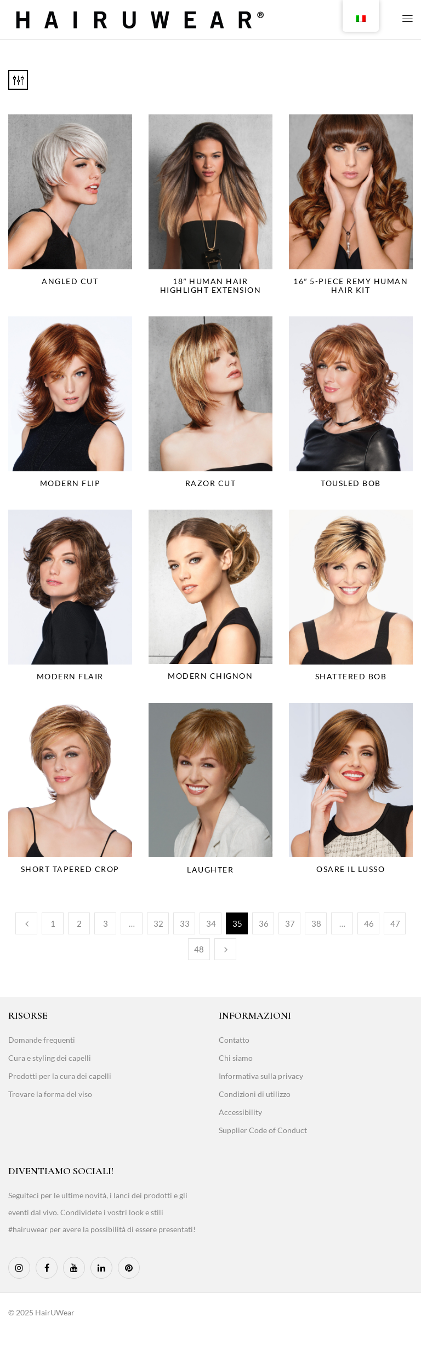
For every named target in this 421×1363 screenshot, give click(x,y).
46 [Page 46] (369, 923)
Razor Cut (210, 483)
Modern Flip (70, 483)
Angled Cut (70, 281)
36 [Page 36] (264, 923)
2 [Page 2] (79, 923)
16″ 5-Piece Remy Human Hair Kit (350, 285)
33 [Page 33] (185, 923)
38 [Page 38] (316, 923)
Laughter (210, 869)
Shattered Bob (351, 676)
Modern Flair (70, 676)
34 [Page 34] (211, 923)
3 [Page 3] (105, 923)
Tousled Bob (351, 483)
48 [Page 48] (199, 949)
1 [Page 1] (52, 923)
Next (225, 949)
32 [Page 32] (158, 923)
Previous (26, 923)
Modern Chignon (210, 675)
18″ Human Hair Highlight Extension (210, 285)
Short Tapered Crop (70, 869)
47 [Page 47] (395, 923)
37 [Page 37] (290, 923)
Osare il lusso (350, 869)
